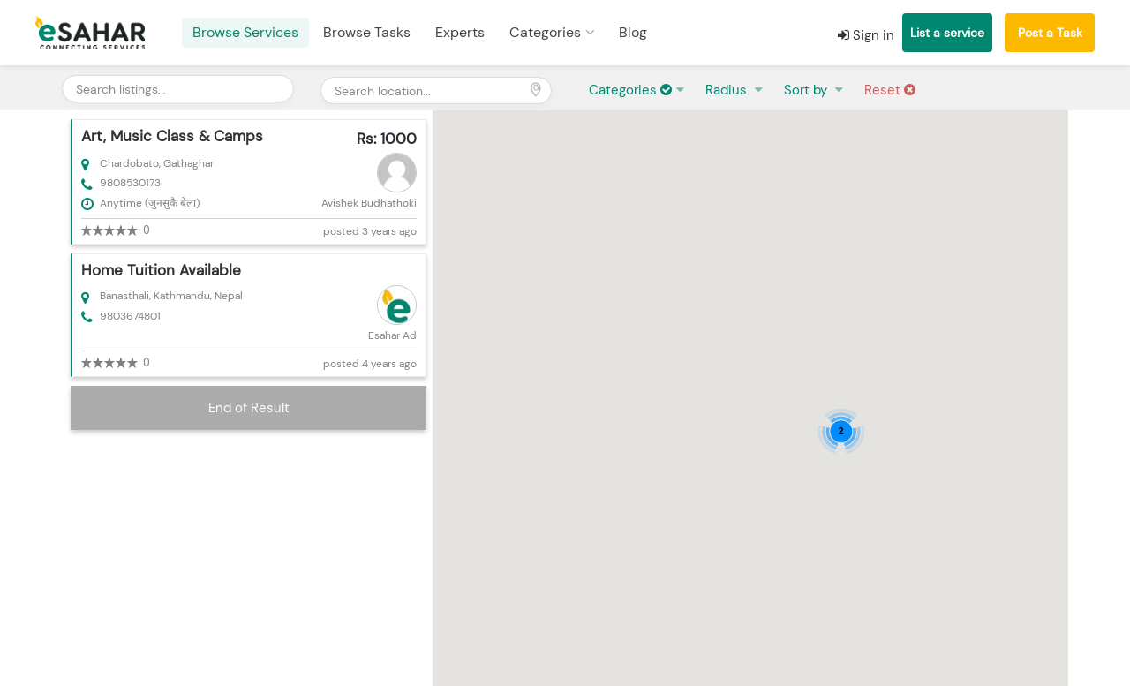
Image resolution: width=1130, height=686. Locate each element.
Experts (460, 32)
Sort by (807, 90)
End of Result (249, 408)
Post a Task (1050, 33)
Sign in (866, 35)
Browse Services (245, 32)
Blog (633, 32)
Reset (889, 90)
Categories (545, 32)
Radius (727, 90)
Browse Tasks (367, 32)
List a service (947, 33)
